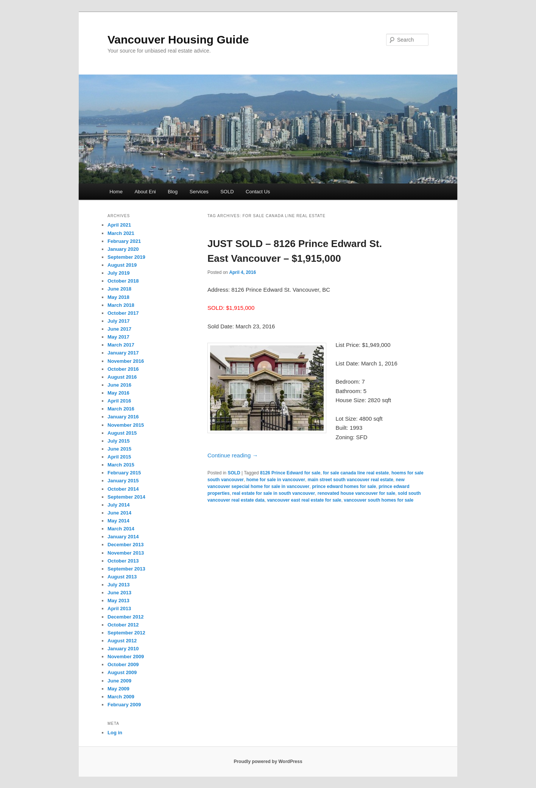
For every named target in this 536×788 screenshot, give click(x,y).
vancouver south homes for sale (378, 500)
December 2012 (125, 617)
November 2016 (126, 361)
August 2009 (122, 672)
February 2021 (124, 241)
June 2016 (119, 385)
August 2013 (122, 577)
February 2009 (124, 704)
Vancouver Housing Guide (178, 39)
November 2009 (126, 656)
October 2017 (123, 313)
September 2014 (126, 497)
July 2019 (119, 273)
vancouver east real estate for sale (304, 500)
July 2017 (119, 321)
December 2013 (125, 544)
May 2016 (118, 393)
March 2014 (121, 529)
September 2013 (126, 569)
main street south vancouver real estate (350, 479)
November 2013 (126, 553)
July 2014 (119, 505)
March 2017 (121, 345)
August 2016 (122, 377)
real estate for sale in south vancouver (273, 493)
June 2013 (119, 592)
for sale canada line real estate (356, 473)
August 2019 (122, 265)
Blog (173, 191)
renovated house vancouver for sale (356, 493)
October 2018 (123, 281)
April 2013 (119, 608)
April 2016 (119, 401)
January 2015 (123, 480)
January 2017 (123, 353)
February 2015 (124, 473)
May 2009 (118, 689)
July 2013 (119, 585)
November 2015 (126, 425)
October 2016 (123, 369)
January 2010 (123, 648)
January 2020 (123, 249)
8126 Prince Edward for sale (290, 473)
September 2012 (126, 633)
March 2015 (121, 465)
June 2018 (119, 289)
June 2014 (119, 513)
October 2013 (123, 561)
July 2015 (119, 441)
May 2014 (118, 521)
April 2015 (119, 457)
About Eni (145, 191)
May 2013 (118, 600)
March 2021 (121, 233)
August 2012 (122, 640)
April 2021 (119, 225)
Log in (115, 732)
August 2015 (122, 433)
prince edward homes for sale (344, 486)
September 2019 (126, 257)
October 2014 (123, 489)
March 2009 (121, 696)
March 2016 (121, 409)
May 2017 (118, 337)
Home (116, 191)
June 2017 (119, 329)
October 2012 (123, 625)
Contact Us (258, 191)
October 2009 (123, 664)
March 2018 (121, 305)
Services (199, 191)
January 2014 (123, 536)
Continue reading (232, 455)
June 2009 (119, 681)
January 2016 (123, 417)
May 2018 (118, 297)
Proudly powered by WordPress (268, 761)
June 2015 (119, 449)
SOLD (227, 191)
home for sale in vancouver (275, 479)
